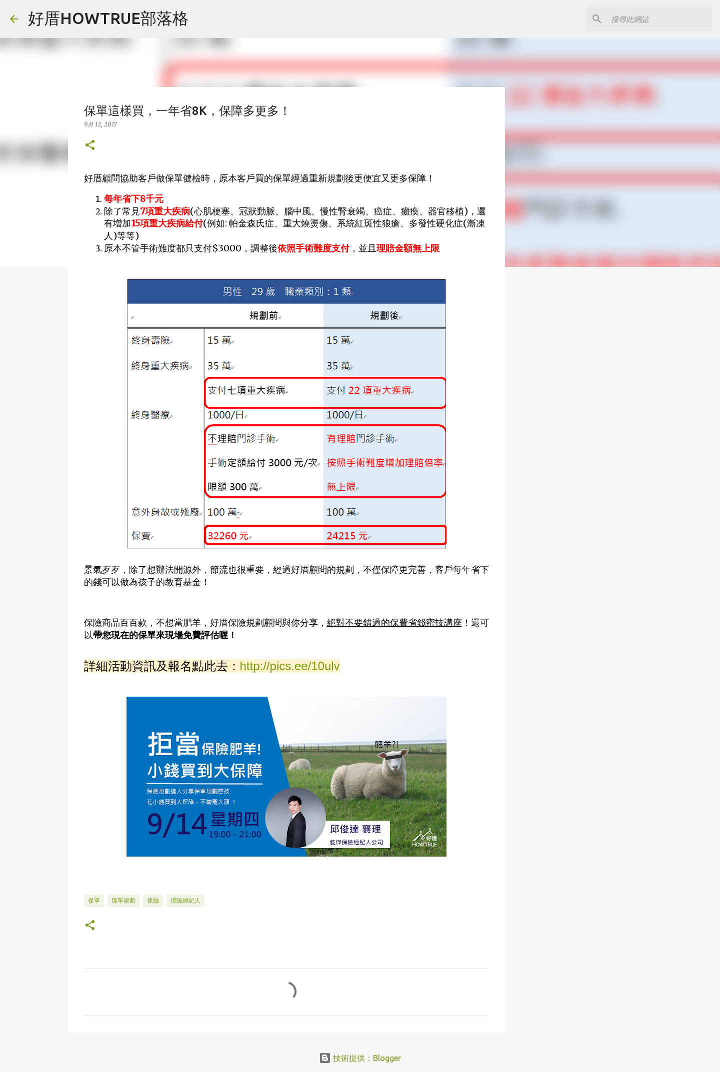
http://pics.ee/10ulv (290, 666)
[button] (90, 145)
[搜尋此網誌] (659, 19)
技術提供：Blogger (360, 1058)
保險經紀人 (185, 900)
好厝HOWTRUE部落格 (108, 18)
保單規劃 (124, 900)
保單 (94, 900)
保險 (153, 900)
